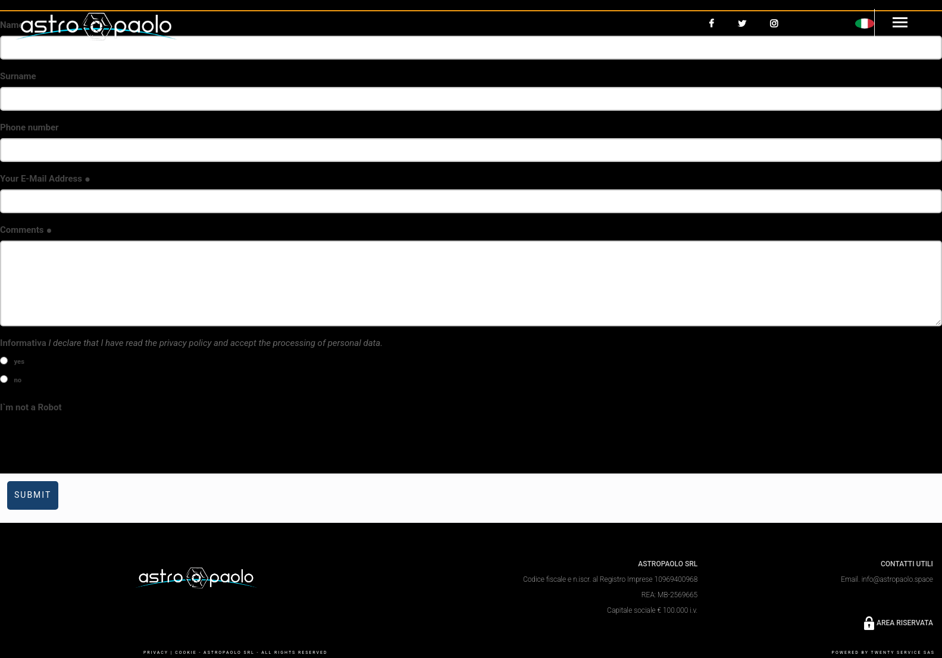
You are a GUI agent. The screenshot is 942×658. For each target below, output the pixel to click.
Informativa (191, 343)
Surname (18, 76)
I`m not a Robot (31, 407)
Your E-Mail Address (45, 178)
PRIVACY (155, 652)
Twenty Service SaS (903, 652)
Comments (26, 229)
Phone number (29, 127)
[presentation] (90, 441)
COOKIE (185, 652)
